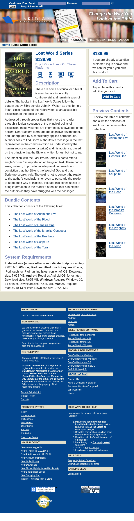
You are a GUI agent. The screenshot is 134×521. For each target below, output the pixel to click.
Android (72, 318)
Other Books (27, 426)
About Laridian (78, 374)
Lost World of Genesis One (117, 154)
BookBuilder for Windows (80, 355)
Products (78, 39)
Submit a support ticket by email (83, 464)
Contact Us (73, 379)
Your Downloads (29, 465)
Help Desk (97, 39)
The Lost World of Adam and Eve (34, 214)
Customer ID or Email (22, 3)
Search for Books (29, 437)
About (124, 39)
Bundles (25, 429)
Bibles (24, 412)
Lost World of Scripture (117, 172)
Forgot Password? (32, 6)
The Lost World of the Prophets (33, 236)
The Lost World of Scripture (31, 241)
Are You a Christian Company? (83, 386)
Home (62, 39)
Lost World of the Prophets (117, 226)
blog (24, 346)
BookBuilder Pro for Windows (82, 359)
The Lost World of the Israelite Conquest (39, 230)
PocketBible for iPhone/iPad (81, 335)
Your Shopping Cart (30, 475)
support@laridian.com (97, 450)
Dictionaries (27, 419)
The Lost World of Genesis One (33, 225)
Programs (26, 433)
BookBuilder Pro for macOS (81, 366)
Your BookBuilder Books (33, 472)
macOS (71, 325)
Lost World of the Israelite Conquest (117, 210)
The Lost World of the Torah (31, 247)
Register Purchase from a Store (36, 479)
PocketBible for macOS (79, 342)
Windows (72, 321)
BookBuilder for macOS (79, 362)
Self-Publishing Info (77, 369)
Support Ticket (92, 447)
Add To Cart (111, 96)
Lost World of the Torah (117, 244)
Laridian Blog (74, 474)
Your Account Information (33, 458)
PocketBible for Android (79, 338)
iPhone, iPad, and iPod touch (82, 314)
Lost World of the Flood (117, 190)
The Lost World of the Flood (31, 219)
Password (73, 3)
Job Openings (75, 389)
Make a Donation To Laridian (82, 383)
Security (25, 399)
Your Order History (30, 461)
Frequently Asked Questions (82, 460)
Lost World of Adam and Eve (118, 136)
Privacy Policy (28, 396)
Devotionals (27, 422)
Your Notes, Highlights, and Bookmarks (40, 468)
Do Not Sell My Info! (31, 392)
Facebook (39, 346)
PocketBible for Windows (80, 345)
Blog (112, 39)
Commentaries (28, 415)
